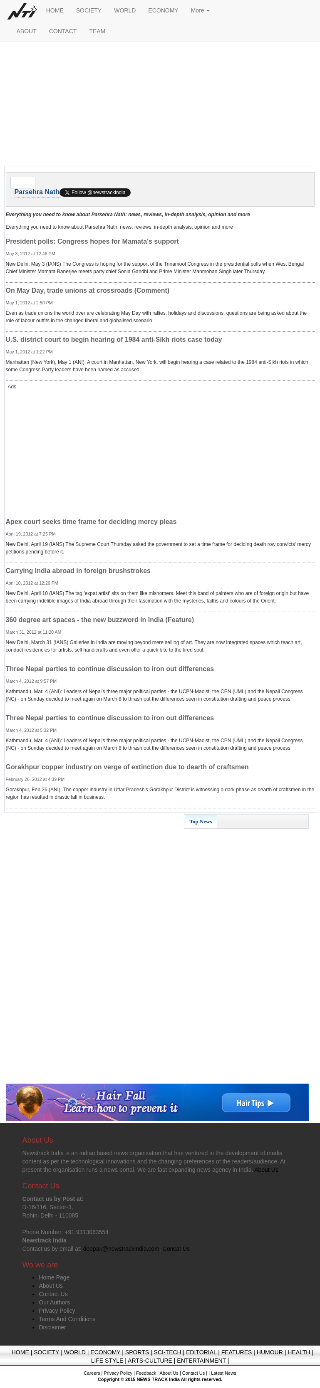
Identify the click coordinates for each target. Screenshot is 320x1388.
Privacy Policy (57, 1310)
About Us (51, 1285)
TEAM (97, 31)
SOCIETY (89, 10)
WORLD (125, 10)
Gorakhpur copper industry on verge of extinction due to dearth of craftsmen (127, 767)
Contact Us (53, 1294)
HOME (55, 10)
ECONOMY (163, 10)
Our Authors (54, 1302)
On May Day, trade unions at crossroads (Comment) (88, 290)
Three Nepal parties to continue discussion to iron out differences (110, 668)
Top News (201, 821)
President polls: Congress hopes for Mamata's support (92, 241)
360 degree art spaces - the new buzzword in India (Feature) (100, 619)
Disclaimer (52, 1327)
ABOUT (27, 31)
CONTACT (63, 31)
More (200, 10)
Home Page (54, 1277)
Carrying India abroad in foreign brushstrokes (78, 570)
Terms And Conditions (67, 1319)
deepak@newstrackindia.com (121, 1248)
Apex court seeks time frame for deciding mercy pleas (91, 521)
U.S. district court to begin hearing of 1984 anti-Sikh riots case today (114, 339)
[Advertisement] (160, 106)
